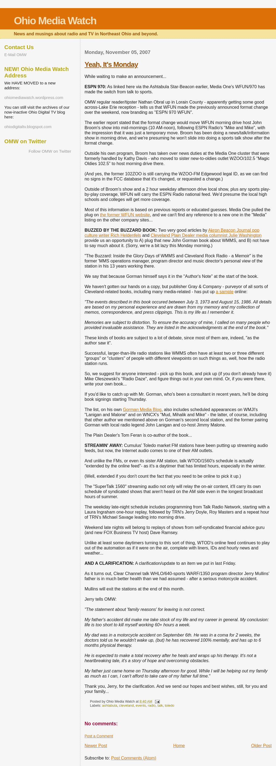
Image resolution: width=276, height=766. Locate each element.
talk (160, 705)
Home (179, 745)
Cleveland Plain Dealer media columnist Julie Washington (206, 235)
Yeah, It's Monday (111, 64)
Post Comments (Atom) (133, 757)
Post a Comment (99, 736)
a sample (224, 291)
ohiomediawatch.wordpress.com (33, 97)
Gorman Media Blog (142, 409)
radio (152, 705)
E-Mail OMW (15, 55)
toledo (169, 705)
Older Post (261, 745)
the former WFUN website (125, 214)
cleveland (126, 705)
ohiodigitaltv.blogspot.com (27, 126)
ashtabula (109, 705)
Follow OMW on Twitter (50, 151)
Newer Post (96, 745)
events (141, 705)
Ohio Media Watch (55, 20)
